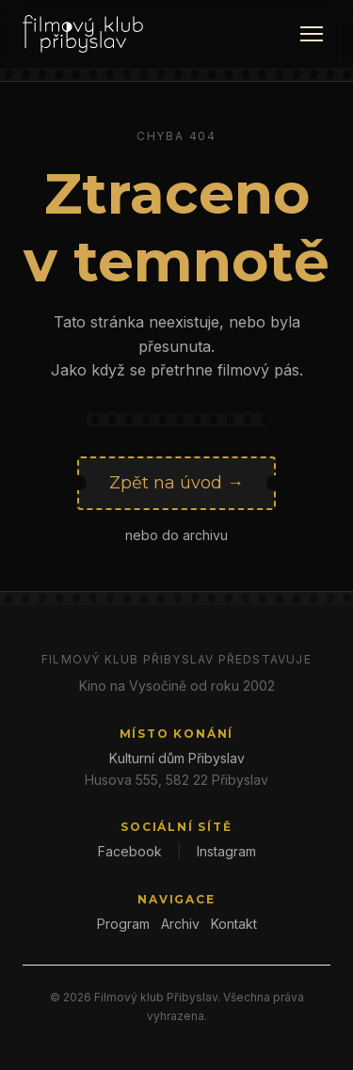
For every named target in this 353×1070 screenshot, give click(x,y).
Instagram (226, 851)
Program (123, 924)
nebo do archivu (176, 535)
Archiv (180, 924)
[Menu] (311, 34)
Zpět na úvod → (176, 482)
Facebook (130, 851)
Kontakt (234, 924)
